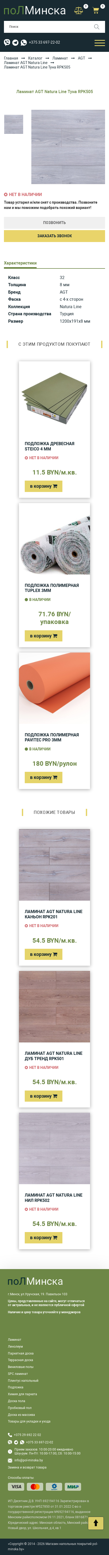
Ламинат (60, 58)
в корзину (43, 486)
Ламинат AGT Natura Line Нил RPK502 (53, 1198)
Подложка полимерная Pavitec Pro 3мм (52, 737)
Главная (11, 58)
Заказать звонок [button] (54, 236)
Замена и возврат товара (27, 1467)
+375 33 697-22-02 (44, 42)
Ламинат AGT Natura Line (25, 63)
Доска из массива (21, 1415)
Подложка (15, 1387)
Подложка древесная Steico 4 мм (50, 446)
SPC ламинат (18, 1374)
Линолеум (15, 1346)
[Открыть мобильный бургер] (100, 42)
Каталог (35, 58)
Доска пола (16, 1401)
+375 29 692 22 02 (27, 1435)
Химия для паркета (22, 1394)
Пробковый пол (20, 1408)
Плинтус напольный (23, 1381)
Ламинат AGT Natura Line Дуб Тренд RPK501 (53, 1056)
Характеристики (20, 263)
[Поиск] (99, 27)
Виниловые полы (20, 1367)
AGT (81, 58)
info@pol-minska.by (25, 1460)
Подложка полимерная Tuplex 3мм (52, 588)
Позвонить (54, 223)
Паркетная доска (21, 1353)
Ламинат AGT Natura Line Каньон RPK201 (53, 914)
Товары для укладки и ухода (29, 1421)
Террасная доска (20, 1360)
